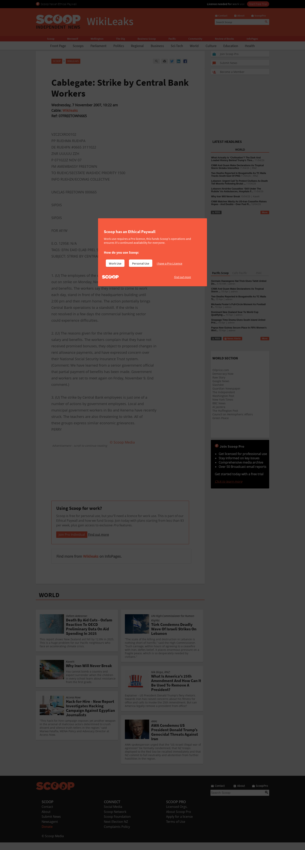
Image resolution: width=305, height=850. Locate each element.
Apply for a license (179, 824)
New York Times (222, 399)
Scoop (50, 38)
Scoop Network (115, 819)
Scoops (78, 46)
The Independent (223, 392)
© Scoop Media (53, 843)
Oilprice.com (220, 370)
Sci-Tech (177, 46)
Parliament (98, 46)
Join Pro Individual (72, 542)
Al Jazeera (218, 407)
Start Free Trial (258, 4)
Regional (137, 46)
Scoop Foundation (117, 824)
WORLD (49, 602)
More (265, 212)
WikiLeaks (73, 61)
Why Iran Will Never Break (225, 196)
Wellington (97, 38)
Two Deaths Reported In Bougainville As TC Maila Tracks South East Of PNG (238, 174)
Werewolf (72, 38)
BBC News (219, 403)
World (194, 46)
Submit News (51, 824)
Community (195, 38)
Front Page (58, 46)
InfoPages (252, 38)
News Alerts (232, 338)
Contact (47, 814)
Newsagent (50, 829)
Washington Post (223, 396)
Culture (211, 46)
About (46, 819)
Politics (118, 46)
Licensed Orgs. (177, 814)
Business (157, 46)
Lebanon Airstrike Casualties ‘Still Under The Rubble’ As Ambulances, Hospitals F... (236, 190)
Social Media (113, 814)
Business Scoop (147, 38)
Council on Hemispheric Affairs (232, 414)
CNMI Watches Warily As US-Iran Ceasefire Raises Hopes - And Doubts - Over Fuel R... (239, 203)
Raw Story (218, 377)
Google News (220, 381)
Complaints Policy (117, 834)
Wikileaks (70, 110)
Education (230, 46)
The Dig (120, 38)
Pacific (172, 38)
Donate (47, 834)
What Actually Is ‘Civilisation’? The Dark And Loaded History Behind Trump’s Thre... (236, 159)
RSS (216, 212)
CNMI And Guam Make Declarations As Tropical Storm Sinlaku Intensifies (237, 166)
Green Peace (220, 418)
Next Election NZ (116, 829)
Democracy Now (222, 374)
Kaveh (256, 196)
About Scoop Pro (178, 819)
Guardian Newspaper (226, 388)
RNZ (254, 168)
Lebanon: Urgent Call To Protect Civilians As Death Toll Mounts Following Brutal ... (239, 182)
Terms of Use (175, 829)
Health (250, 46)
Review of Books (224, 38)
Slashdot (218, 385)
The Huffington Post (225, 410)
